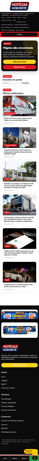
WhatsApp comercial (9, 432)
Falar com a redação (19, 365)
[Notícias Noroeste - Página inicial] (19, 348)
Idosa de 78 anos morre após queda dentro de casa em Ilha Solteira (18, 119)
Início (3, 377)
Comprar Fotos (21, 22)
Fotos (14, 20)
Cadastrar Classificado (21, 24)
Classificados (6, 399)
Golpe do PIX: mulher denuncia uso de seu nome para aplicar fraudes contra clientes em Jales (19, 253)
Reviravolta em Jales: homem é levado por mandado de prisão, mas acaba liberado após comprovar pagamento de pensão (19, 220)
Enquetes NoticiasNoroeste (21, 27)
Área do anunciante (8, 410)
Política (24, 17)
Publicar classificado (8, 403)
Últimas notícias (19, 67)
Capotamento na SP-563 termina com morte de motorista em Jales (18, 285)
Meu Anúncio (20, 30)
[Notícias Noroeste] (19, 6)
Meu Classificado (6, 27)
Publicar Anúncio (6, 20)
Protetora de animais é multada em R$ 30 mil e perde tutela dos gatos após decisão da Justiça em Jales (18, 185)
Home (3, 17)
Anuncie (4, 425)
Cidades (8, 17)
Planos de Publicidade (8, 30)
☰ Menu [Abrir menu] (19, 34)
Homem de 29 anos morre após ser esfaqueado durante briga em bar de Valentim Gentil (18, 152)
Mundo (19, 17)
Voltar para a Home (19, 62)
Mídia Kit (4, 428)
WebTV (4, 384)
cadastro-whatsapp (7, 24)
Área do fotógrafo (7, 406)
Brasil (14, 17)
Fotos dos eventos (8, 388)
